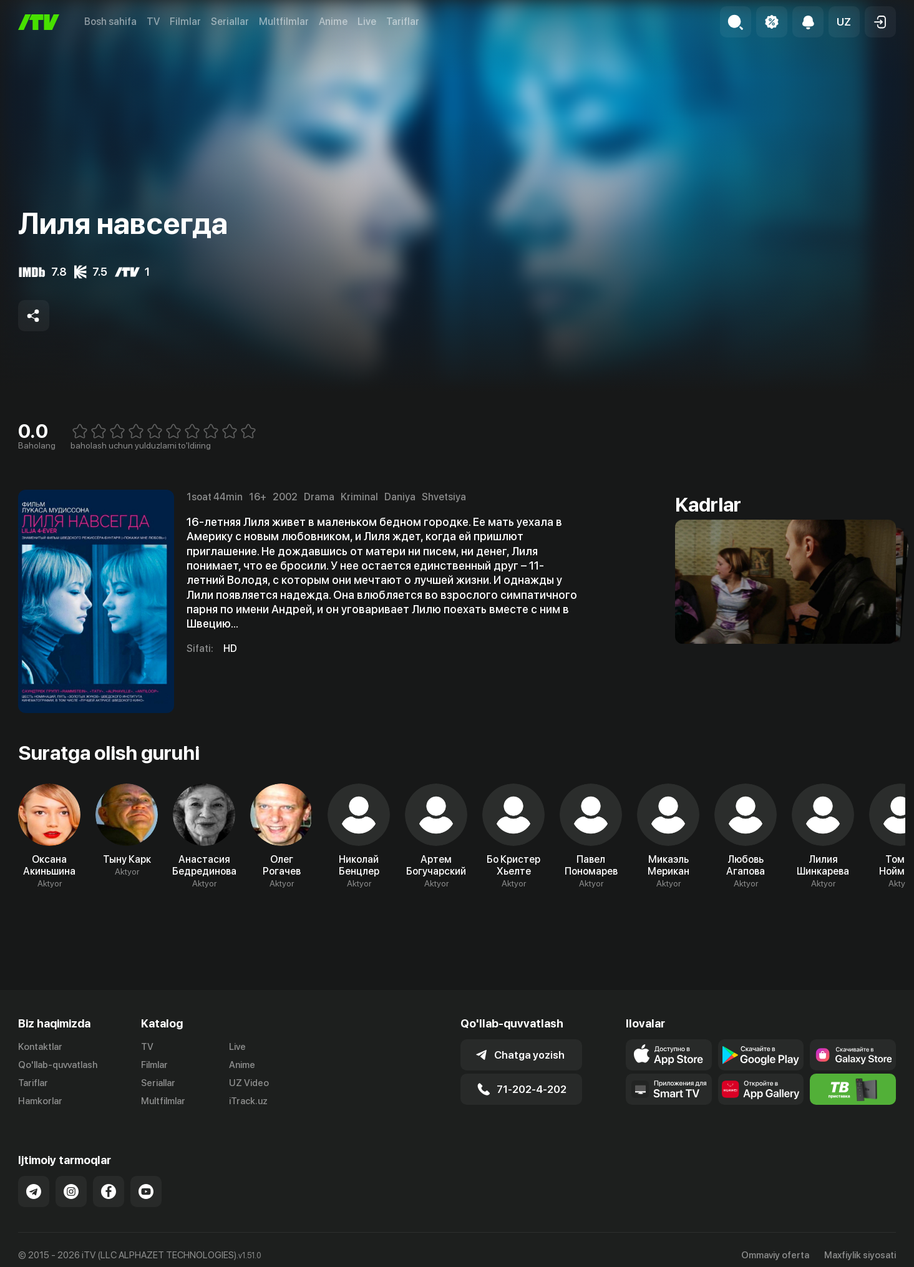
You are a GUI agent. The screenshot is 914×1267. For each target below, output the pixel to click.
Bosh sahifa (110, 21)
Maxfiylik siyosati (860, 1255)
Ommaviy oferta (775, 1255)
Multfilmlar (284, 21)
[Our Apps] (668, 1089)
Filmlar (185, 21)
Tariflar (402, 21)
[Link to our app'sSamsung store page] (852, 1054)
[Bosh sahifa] (38, 22)
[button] (844, 21)
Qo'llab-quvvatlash (57, 1064)
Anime (333, 21)
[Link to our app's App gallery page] (761, 1089)
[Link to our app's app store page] (668, 1054)
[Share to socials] (33, 315)
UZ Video (249, 1083)
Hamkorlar (40, 1101)
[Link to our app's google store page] (761, 1054)
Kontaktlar (40, 1046)
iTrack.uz (248, 1101)
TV (153, 21)
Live (366, 21)
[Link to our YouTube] (146, 1191)
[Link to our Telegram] (33, 1191)
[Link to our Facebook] (108, 1191)
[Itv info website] (852, 1089)
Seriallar (230, 21)
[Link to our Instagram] (71, 1191)
